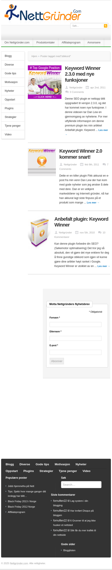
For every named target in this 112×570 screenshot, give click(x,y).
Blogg (8, 56)
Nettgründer (75, 87)
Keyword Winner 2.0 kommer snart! (80, 154)
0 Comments (77, 92)
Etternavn (55, 332)
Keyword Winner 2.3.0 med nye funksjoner (82, 74)
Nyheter (9, 90)
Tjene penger (13, 125)
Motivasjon (11, 82)
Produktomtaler (45, 42)
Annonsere (94, 42)
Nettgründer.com (19, 563)
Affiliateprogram (71, 42)
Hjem (34, 56)
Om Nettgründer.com (16, 42)
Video (8, 134)
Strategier (10, 117)
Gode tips (10, 73)
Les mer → (93, 202)
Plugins (9, 108)
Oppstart (10, 99)
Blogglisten (69, 550)
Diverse (9, 64)
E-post (54, 345)
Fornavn (55, 318)
